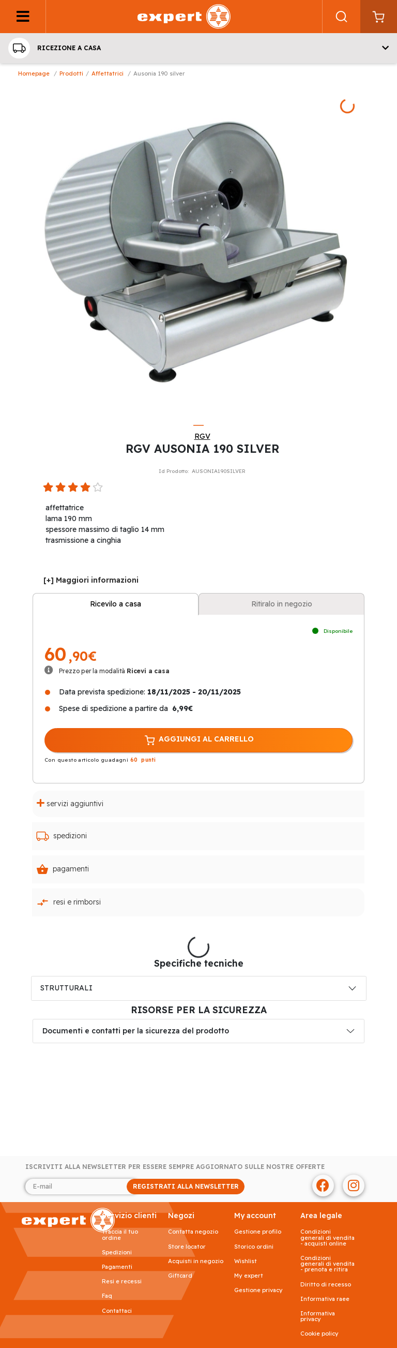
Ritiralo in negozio (281, 604)
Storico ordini (253, 1247)
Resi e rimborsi (68, 902)
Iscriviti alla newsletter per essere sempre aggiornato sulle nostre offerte (175, 1167)
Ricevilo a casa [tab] (115, 604)
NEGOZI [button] (181, 1215)
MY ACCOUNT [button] (255, 1215)
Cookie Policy (319, 1334)
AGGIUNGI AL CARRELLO (198, 740)
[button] (198, 48)
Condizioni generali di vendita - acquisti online (327, 1238)
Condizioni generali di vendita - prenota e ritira (327, 1264)
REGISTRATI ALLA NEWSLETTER (186, 1186)
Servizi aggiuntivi (70, 803)
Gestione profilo (257, 1232)
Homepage (34, 73)
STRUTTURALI (66, 988)
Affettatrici (107, 73)
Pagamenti (62, 869)
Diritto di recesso (325, 1284)
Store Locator (187, 1247)
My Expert (248, 1276)
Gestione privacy (258, 1290)
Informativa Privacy (317, 1316)
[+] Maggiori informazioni (91, 580)
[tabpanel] (198, 249)
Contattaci (117, 1311)
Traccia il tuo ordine (120, 1234)
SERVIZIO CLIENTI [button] (129, 1215)
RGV (202, 436)
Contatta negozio (193, 1232)
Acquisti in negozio (195, 1261)
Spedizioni (61, 836)
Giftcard (180, 1276)
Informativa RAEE (324, 1299)
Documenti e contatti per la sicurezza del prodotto (135, 1030)
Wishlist (245, 1261)
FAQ (107, 1296)
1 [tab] (198, 425)
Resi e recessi (122, 1281)
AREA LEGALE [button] (321, 1215)
